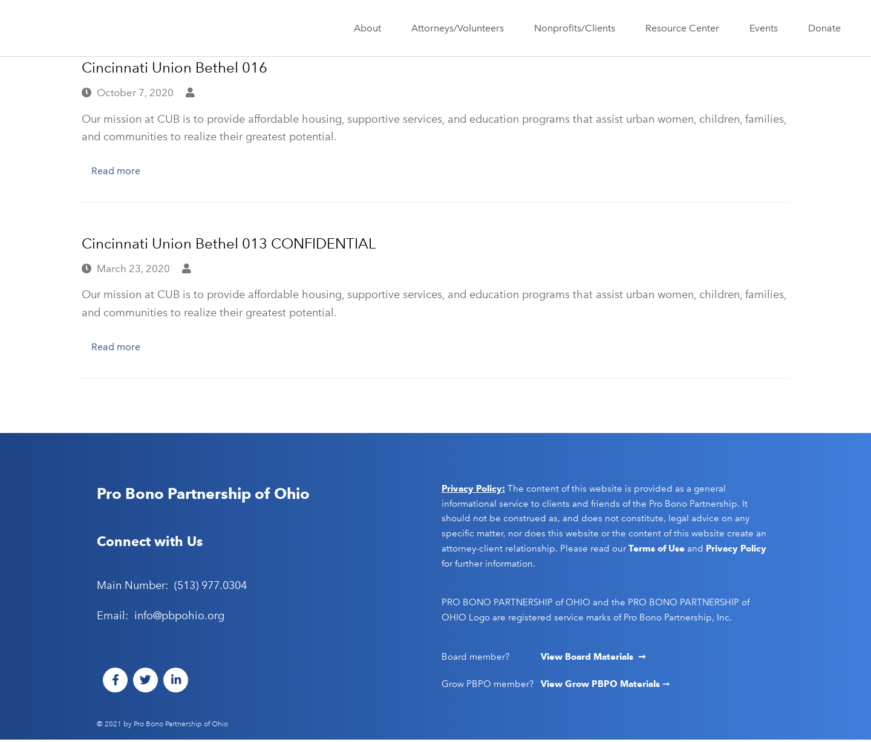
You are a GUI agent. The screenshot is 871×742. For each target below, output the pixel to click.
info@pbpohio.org (179, 618)
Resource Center (685, 28)
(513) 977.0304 (210, 587)
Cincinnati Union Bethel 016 (174, 67)
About (370, 28)
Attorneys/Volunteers (460, 28)
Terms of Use (656, 550)
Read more (117, 171)
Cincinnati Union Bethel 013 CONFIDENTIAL (229, 244)
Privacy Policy (736, 550)
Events (766, 28)
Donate (824, 28)
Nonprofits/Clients (577, 28)
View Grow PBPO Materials (601, 686)
